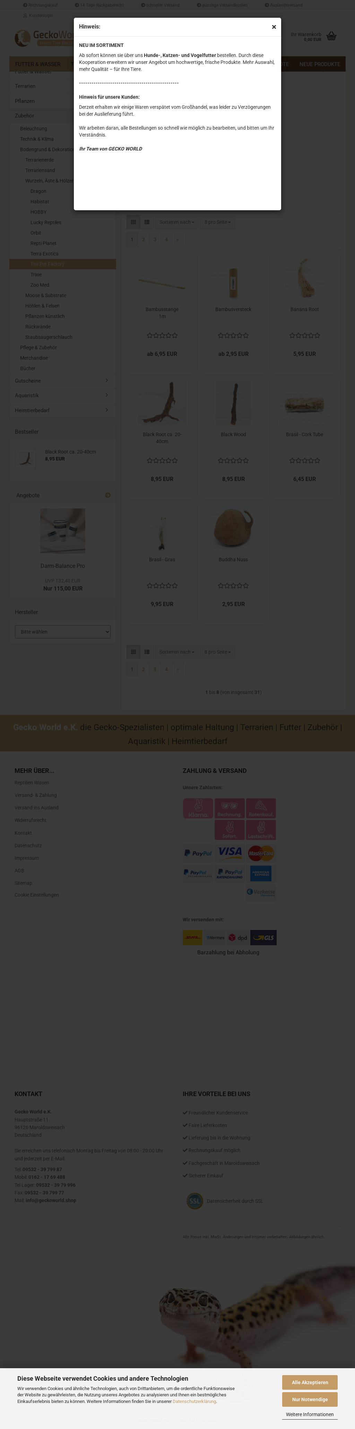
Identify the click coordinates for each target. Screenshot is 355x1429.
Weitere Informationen (310, 1414)
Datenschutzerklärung (194, 1401)
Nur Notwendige (310, 1399)
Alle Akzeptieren (310, 1382)
